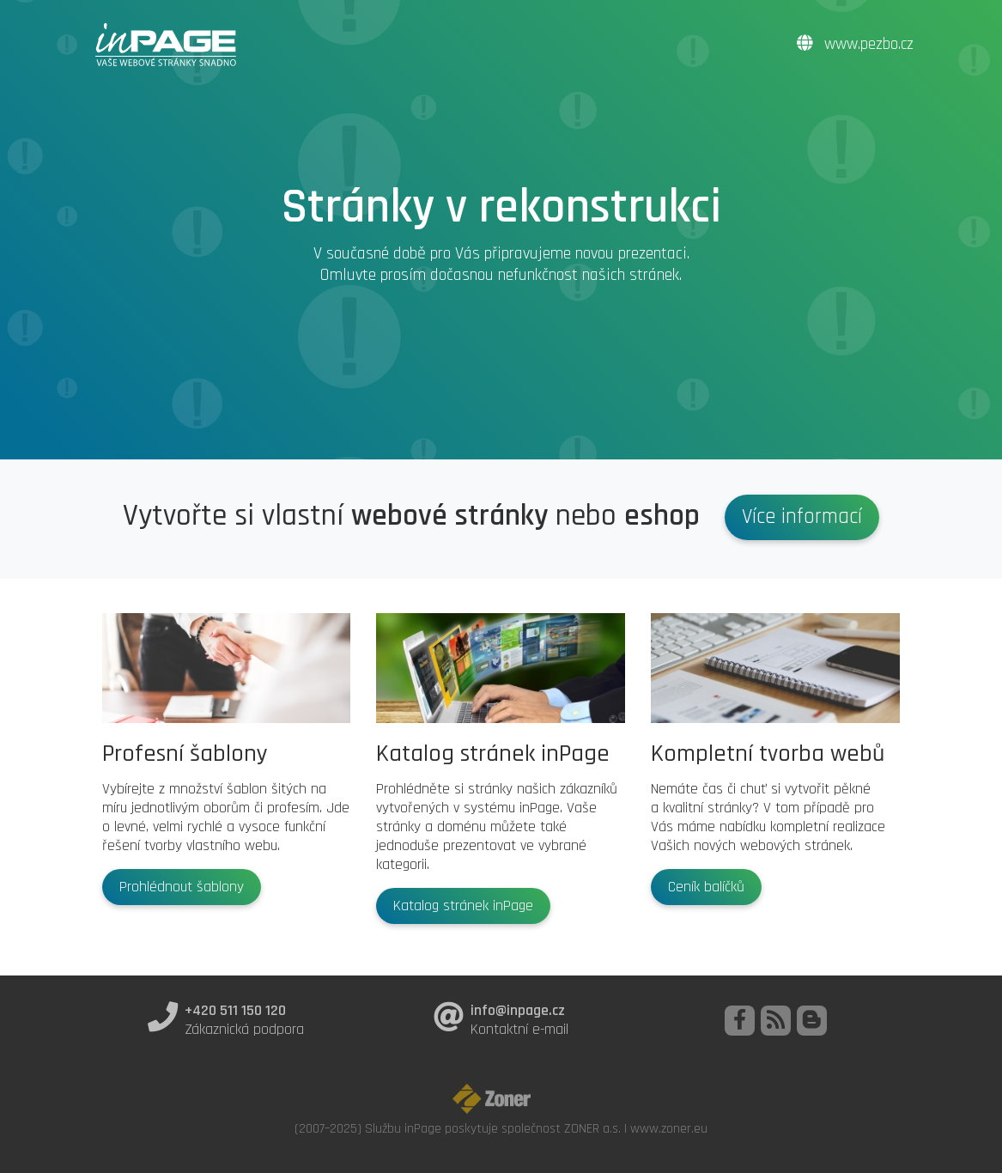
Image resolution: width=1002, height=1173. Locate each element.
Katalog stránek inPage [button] (463, 905)
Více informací (802, 517)
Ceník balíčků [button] (706, 887)
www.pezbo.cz (855, 44)
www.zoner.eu (668, 1128)
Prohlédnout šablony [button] (181, 887)
